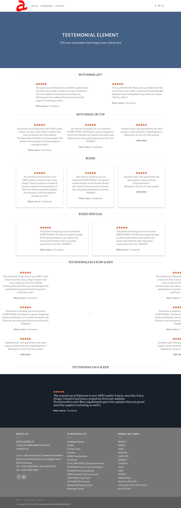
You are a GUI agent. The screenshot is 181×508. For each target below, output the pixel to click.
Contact (59, 6)
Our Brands (46, 6)
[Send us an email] (159, 6)
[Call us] (163, 6)
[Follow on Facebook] (155, 6)
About (35, 6)
